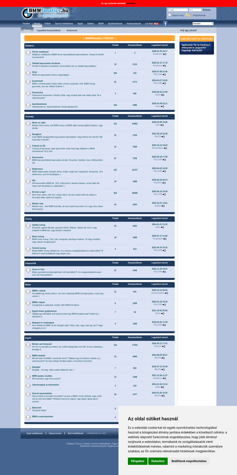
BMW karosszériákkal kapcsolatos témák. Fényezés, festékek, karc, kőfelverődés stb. (67, 160)
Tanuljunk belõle (39, 409)
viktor (157, 95)
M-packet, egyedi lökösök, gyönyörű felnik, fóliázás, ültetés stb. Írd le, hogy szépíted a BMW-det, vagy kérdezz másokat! (64, 228)
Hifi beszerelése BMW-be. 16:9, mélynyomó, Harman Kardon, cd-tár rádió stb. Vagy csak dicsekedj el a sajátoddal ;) (66, 183)
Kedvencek (72, 30)
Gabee (158, 206)
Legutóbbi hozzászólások (49, 30)
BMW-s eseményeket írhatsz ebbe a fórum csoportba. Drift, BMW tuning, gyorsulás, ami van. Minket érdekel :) (63, 84)
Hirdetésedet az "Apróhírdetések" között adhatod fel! (55, 105)
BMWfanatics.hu (50, 13)
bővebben (131, 3)
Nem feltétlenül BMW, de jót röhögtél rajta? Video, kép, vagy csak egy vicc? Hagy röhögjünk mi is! (67, 325)
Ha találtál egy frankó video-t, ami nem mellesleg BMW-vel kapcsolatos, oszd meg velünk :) (67, 293)
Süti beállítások (76, 433)
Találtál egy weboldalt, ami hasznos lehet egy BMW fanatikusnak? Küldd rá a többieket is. (65, 314)
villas (157, 387)
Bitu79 (158, 136)
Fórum (78, 443)
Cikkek (86, 443)
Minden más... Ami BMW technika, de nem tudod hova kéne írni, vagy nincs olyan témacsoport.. (67, 206)
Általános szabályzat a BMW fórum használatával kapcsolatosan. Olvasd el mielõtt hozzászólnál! (68, 54)
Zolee (157, 313)
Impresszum (55, 433)
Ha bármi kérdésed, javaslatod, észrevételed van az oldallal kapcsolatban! (64, 64)
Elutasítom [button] (158, 461)
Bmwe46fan (157, 148)
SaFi (158, 125)
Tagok (115, 443)
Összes (27, 30)
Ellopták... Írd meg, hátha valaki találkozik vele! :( (53, 368)
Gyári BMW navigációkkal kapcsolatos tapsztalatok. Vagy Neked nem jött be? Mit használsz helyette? (67, 137)
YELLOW (157, 74)
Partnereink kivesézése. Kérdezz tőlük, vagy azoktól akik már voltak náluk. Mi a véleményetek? (66, 95)
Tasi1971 (158, 183)
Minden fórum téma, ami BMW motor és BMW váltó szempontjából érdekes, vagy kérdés (67, 125)
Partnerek (84, 446)
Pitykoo (157, 346)
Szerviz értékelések (101, 443)
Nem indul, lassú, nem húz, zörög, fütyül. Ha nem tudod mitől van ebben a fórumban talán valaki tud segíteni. (64, 195)
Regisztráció (199, 15)
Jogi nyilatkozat (34, 433)
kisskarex (157, 65)
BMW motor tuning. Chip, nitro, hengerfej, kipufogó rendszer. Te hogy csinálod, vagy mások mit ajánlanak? (66, 239)
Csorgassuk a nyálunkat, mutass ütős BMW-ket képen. (56, 303)
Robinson (157, 54)
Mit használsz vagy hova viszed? (46, 377)
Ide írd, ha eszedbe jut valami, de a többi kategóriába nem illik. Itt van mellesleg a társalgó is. (67, 347)
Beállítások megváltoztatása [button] (189, 461)
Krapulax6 (157, 239)
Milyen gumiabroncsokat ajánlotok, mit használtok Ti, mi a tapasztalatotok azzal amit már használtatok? (66, 272)
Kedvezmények (98, 446)
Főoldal (70, 443)
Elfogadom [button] (137, 461)
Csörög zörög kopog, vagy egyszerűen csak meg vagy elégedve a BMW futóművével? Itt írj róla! (63, 148)
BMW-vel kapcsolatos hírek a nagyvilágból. (50, 73)
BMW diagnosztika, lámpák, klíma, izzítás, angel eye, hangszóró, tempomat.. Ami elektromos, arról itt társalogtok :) (67, 172)
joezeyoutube (157, 293)
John (157, 106)
